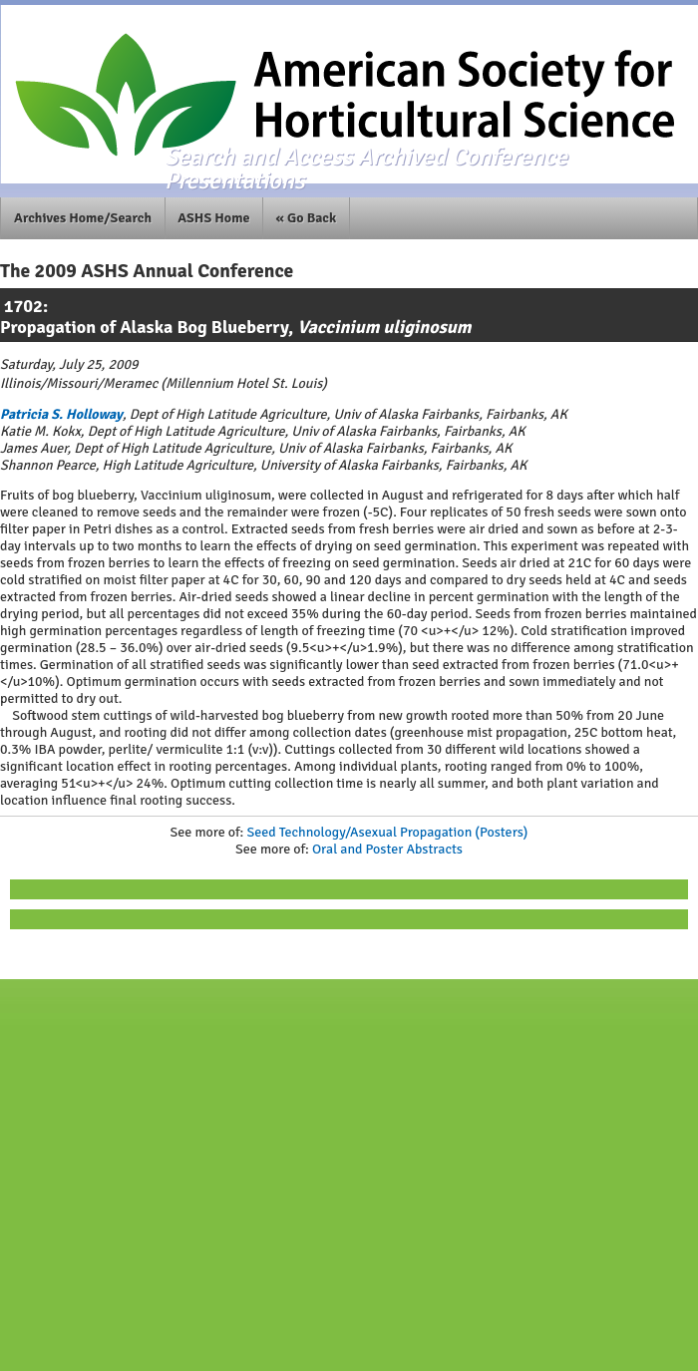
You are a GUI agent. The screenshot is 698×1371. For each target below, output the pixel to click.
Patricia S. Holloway (61, 414)
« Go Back (306, 217)
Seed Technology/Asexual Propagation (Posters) (386, 832)
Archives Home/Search (83, 217)
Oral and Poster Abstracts (387, 849)
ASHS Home (213, 217)
